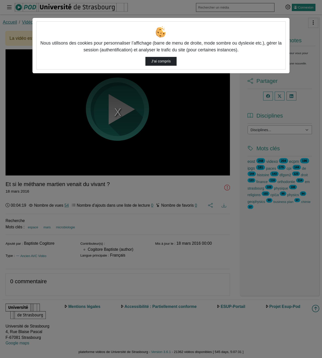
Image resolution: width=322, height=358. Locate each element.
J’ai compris (161, 61)
